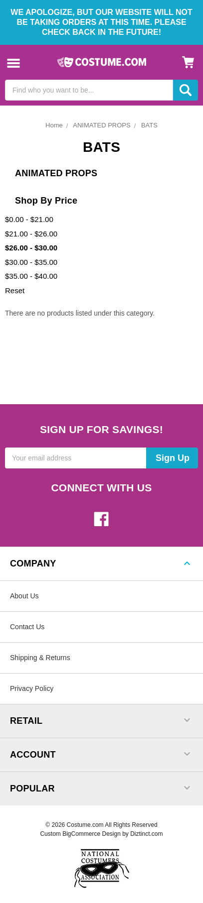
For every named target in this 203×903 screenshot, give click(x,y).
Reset (14, 290)
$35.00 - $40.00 (31, 276)
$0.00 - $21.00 (29, 219)
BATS (149, 125)
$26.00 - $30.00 (31, 247)
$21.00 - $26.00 (31, 233)
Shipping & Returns (40, 658)
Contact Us (27, 627)
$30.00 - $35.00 (31, 262)
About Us (24, 596)
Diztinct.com (146, 833)
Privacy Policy (31, 688)
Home (54, 125)
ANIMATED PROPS (101, 125)
